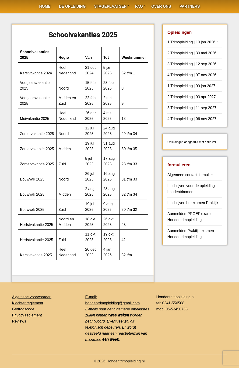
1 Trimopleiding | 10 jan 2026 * (192, 42)
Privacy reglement (27, 315)
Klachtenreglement (27, 303)
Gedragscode (23, 309)
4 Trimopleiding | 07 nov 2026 (191, 75)
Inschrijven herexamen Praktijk (192, 203)
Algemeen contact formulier (190, 175)
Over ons (161, 6)
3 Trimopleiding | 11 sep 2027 (191, 108)
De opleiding (72, 6)
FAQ (139, 6)
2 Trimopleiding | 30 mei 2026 (191, 53)
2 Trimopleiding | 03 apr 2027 (191, 97)
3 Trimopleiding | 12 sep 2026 (191, 64)
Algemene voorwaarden (31, 297)
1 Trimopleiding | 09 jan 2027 (191, 86)
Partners (189, 6)
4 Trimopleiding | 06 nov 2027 (191, 119)
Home (44, 6)
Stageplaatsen (110, 6)
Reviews (19, 321)
